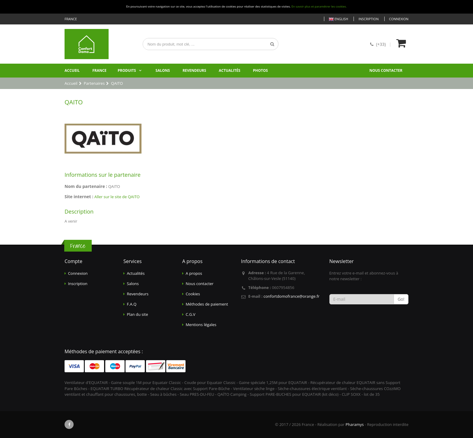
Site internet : (79, 196)
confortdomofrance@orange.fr (291, 296)
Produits (127, 70)
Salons (163, 70)
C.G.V (190, 314)
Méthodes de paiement (207, 304)
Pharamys (354, 424)
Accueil (72, 70)
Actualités (229, 70)
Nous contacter (385, 70)
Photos (260, 70)
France (99, 70)
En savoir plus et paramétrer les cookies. (319, 6)
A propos (194, 273)
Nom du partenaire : (86, 186)
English (338, 19)
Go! (401, 299)
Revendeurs (194, 70)
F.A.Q (131, 304)
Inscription (368, 19)
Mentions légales (201, 324)
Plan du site (137, 314)
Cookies (193, 294)
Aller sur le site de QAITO (117, 196)
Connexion (398, 19)
